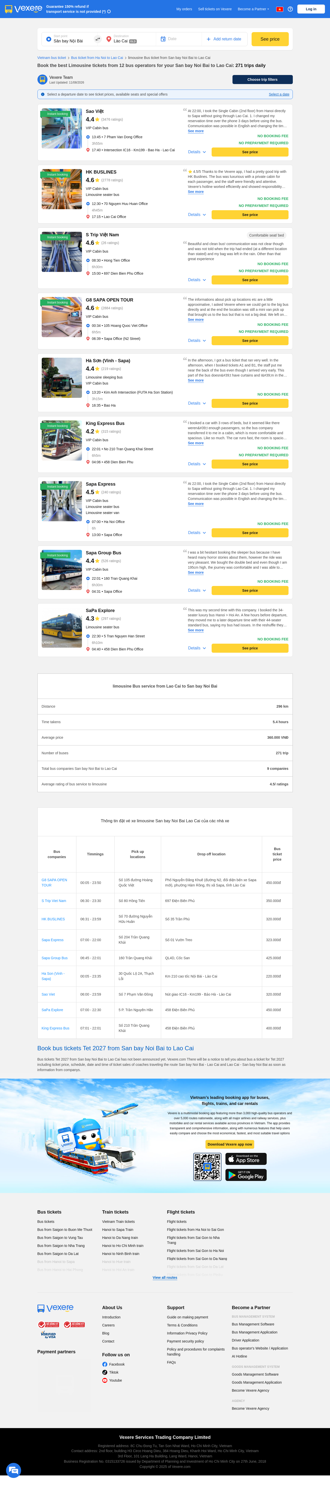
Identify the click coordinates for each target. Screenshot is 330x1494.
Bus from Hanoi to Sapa (56, 1262)
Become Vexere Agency (250, 1390)
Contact (108, 1341)
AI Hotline (239, 1356)
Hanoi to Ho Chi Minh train (123, 1246)
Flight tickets (181, 1212)
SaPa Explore (52, 1010)
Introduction (111, 1317)
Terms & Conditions (182, 1325)
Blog (105, 1333)
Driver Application (245, 1340)
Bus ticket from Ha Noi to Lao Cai (94, 57)
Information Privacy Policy (187, 1333)
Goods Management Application (257, 1382)
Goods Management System (256, 1367)
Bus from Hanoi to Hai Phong (60, 1270)
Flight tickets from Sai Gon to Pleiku (195, 1275)
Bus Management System (253, 1316)
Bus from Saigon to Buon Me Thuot (64, 1230)
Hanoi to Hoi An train (118, 1270)
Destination (121, 36)
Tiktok (114, 1372)
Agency (238, 1401)
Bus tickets (49, 1212)
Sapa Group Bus (55, 958)
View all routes (165, 1278)
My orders (184, 9)
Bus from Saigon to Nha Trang (61, 1246)
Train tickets (115, 1212)
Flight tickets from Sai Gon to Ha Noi (195, 1251)
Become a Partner (254, 9)
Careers (108, 1325)
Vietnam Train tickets (118, 1222)
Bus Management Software (253, 1324)
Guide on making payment (187, 1317)
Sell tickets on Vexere (215, 9)
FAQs (171, 1362)
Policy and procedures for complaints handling (196, 1351)
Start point (61, 36)
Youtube (115, 1380)
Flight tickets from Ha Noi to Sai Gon (195, 1230)
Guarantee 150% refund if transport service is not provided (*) (76, 9)
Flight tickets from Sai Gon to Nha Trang (193, 1240)
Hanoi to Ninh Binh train (120, 1254)
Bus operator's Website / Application (260, 1348)
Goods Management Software (255, 1374)
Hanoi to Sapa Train (117, 1230)
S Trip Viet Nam (54, 901)
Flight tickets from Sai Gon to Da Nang (197, 1259)
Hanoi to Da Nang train (120, 1238)
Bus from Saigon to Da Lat (58, 1254)
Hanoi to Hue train (116, 1262)
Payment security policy (185, 1341)
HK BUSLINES (53, 919)
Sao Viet (48, 994)
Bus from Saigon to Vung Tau (60, 1238)
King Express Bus (56, 1028)
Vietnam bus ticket (51, 58)
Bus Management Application (254, 1332)
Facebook (117, 1364)
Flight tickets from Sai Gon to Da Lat (195, 1267)
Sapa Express (53, 940)
